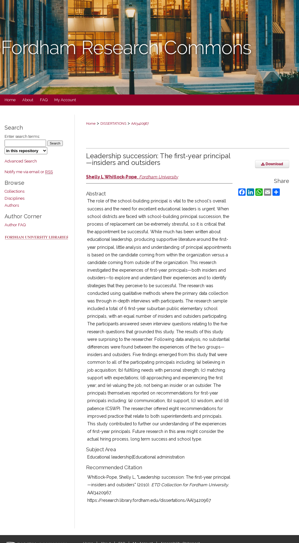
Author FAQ (15, 225)
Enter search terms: (22, 136)
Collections (14, 191)
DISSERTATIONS (113, 124)
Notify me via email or (29, 172)
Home (90, 124)
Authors (12, 205)
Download (272, 164)
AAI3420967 (140, 124)
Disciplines (14, 198)
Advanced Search (21, 161)
